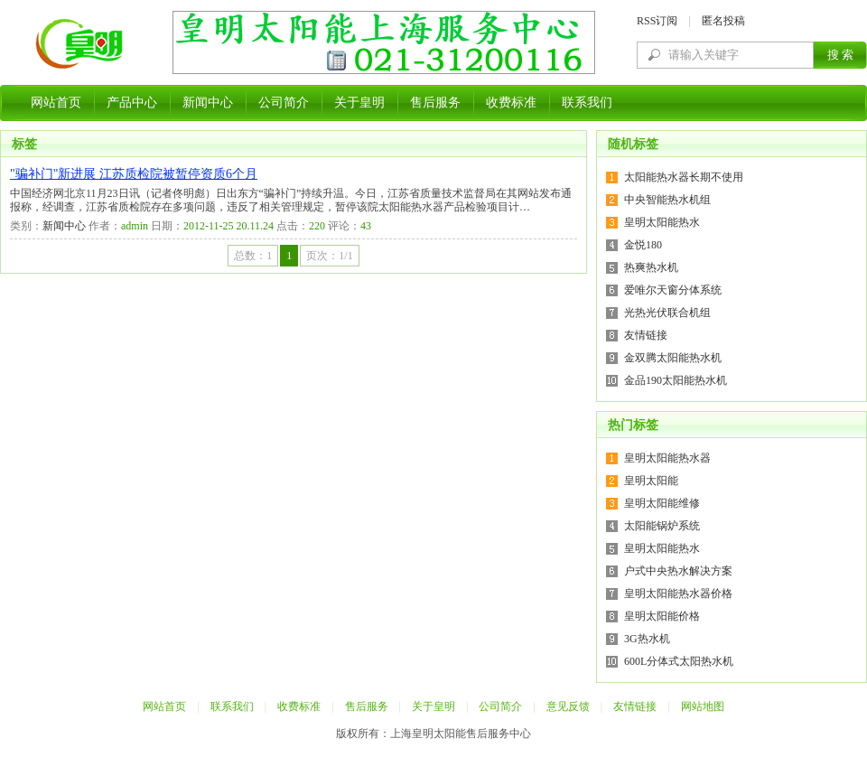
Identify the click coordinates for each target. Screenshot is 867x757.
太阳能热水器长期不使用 (683, 177)
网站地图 (702, 706)
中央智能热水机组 (667, 199)
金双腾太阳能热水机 (673, 357)
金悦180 (643, 244)
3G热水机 (647, 638)
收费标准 (511, 102)
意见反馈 (568, 706)
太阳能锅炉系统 (662, 525)
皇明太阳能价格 (662, 616)
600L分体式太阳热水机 (678, 661)
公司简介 (283, 102)
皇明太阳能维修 (662, 503)
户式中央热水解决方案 (678, 571)
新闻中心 (207, 102)
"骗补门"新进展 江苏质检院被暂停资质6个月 (133, 174)
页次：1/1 (329, 255)
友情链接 (645, 335)
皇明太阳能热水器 (667, 458)
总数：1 (253, 255)
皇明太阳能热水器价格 (678, 593)
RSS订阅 (657, 20)
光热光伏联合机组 (667, 312)
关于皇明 (359, 102)
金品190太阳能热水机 (675, 380)
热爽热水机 (651, 267)
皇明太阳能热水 (662, 222)
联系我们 (587, 102)
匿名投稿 (723, 20)
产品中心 (132, 102)
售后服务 (435, 102)
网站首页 (56, 102)
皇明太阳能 (651, 480)
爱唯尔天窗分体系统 (673, 290)
